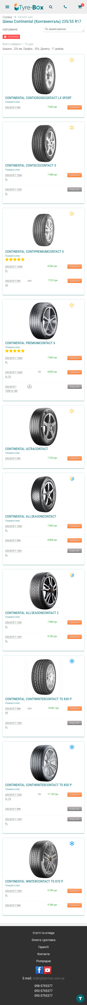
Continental (13, 36)
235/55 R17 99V (13, 107)
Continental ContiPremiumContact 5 (34, 251)
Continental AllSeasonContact (30, 516)
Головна (7, 17)
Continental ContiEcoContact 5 (30, 165)
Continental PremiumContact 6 (30, 343)
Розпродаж (43, 961)
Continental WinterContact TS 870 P (34, 881)
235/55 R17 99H (13, 540)
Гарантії (43, 947)
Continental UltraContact (26, 449)
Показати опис (12, 102)
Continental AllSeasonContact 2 (32, 613)
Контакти (43, 954)
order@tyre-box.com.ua (48, 978)
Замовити (74, 107)
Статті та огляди (43, 933)
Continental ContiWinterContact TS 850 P (38, 785)
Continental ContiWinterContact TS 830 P (38, 699)
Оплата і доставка (43, 940)
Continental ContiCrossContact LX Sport (38, 98)
